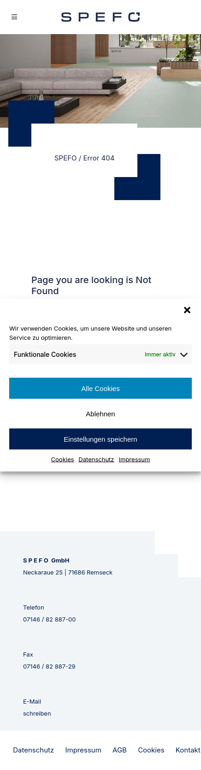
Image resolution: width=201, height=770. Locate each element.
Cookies (62, 459)
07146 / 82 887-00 (49, 619)
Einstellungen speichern (100, 439)
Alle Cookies (100, 388)
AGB (119, 750)
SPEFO (65, 158)
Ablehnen (100, 413)
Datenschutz (96, 459)
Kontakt (188, 750)
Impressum (134, 459)
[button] (187, 310)
